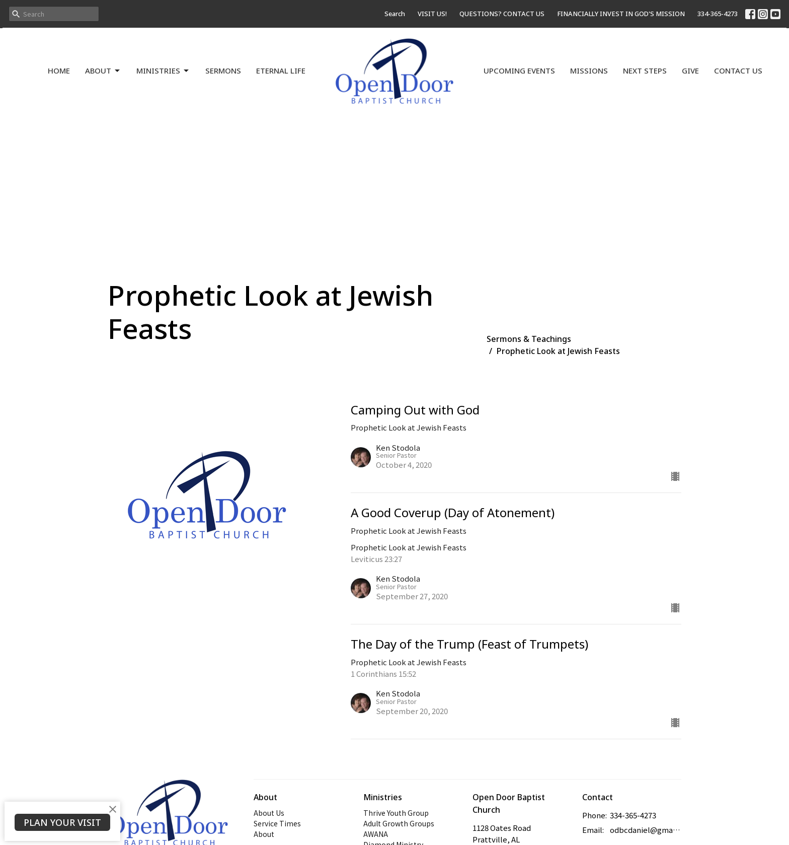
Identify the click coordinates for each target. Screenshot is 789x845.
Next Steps (645, 70)
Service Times (277, 823)
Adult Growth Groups (398, 823)
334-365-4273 (717, 13)
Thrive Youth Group (396, 813)
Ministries (163, 70)
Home (59, 70)
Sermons (223, 70)
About (103, 70)
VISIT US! (432, 13)
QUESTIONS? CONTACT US (501, 13)
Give (690, 70)
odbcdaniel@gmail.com (646, 829)
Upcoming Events (519, 70)
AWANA (375, 834)
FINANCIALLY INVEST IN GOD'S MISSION (621, 13)
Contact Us (738, 70)
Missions (589, 70)
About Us (269, 813)
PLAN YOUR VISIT (62, 822)
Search (394, 13)
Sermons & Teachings (529, 338)
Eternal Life (280, 70)
